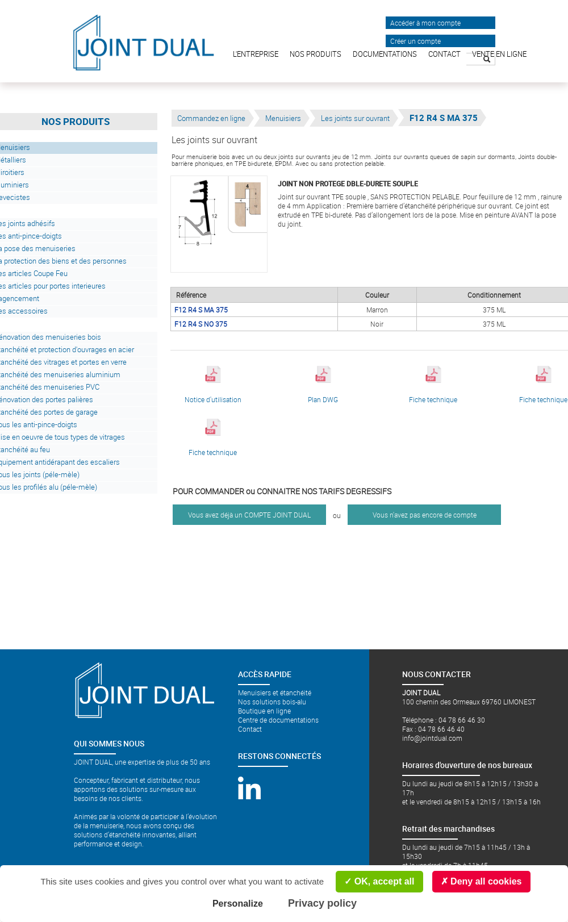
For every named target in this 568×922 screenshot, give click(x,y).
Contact (250, 728)
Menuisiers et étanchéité (274, 692)
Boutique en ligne (264, 710)
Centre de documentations (278, 719)
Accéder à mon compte (425, 22)
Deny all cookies (481, 881)
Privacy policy (322, 903)
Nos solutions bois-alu (272, 701)
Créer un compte (415, 40)
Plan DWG (323, 385)
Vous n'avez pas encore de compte (425, 514)
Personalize (237, 903)
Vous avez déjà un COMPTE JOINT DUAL (249, 514)
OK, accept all (379, 881)
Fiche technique (433, 385)
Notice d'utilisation (213, 385)
